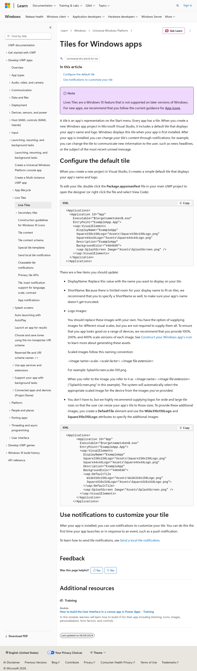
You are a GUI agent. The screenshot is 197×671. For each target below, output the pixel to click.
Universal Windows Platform (110, 30)
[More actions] (190, 31)
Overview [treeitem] (17, 67)
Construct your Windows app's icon (166, 337)
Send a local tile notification (140, 540)
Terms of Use (149, 662)
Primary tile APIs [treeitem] (28, 275)
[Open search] (178, 5)
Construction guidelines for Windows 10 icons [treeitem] (33, 222)
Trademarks (169, 662)
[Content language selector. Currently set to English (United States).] (22, 652)
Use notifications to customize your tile (87, 79)
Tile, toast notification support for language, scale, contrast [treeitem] (31, 288)
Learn (64, 30)
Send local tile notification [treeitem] (34, 255)
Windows (80, 30)
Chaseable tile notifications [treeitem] (26, 265)
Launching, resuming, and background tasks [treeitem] (31, 154)
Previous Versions (36, 662)
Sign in (187, 5)
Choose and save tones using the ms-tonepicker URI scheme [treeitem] (33, 340)
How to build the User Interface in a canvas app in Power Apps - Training (107, 612)
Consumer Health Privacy (117, 662)
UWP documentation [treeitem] (21, 45)
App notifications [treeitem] (29, 300)
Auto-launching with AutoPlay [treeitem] (28, 317)
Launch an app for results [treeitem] (31, 327)
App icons (172, 108)
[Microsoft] (7, 5)
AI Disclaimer (11, 662)
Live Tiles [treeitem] (24, 205)
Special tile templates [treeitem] (31, 247)
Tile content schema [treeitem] (30, 240)
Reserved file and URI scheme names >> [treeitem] (28, 355)
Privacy (88, 662)
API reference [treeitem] (16, 460)
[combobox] (28, 36)
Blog (54, 662)
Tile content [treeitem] (25, 232)
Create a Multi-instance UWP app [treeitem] (29, 180)
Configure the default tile (78, 74)
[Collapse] (50, 27)
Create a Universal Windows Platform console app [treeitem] (32, 167)
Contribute (72, 662)
